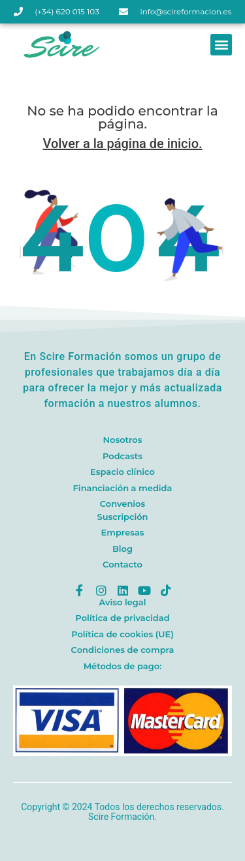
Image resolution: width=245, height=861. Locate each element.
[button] (221, 44)
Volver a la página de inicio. (122, 143)
